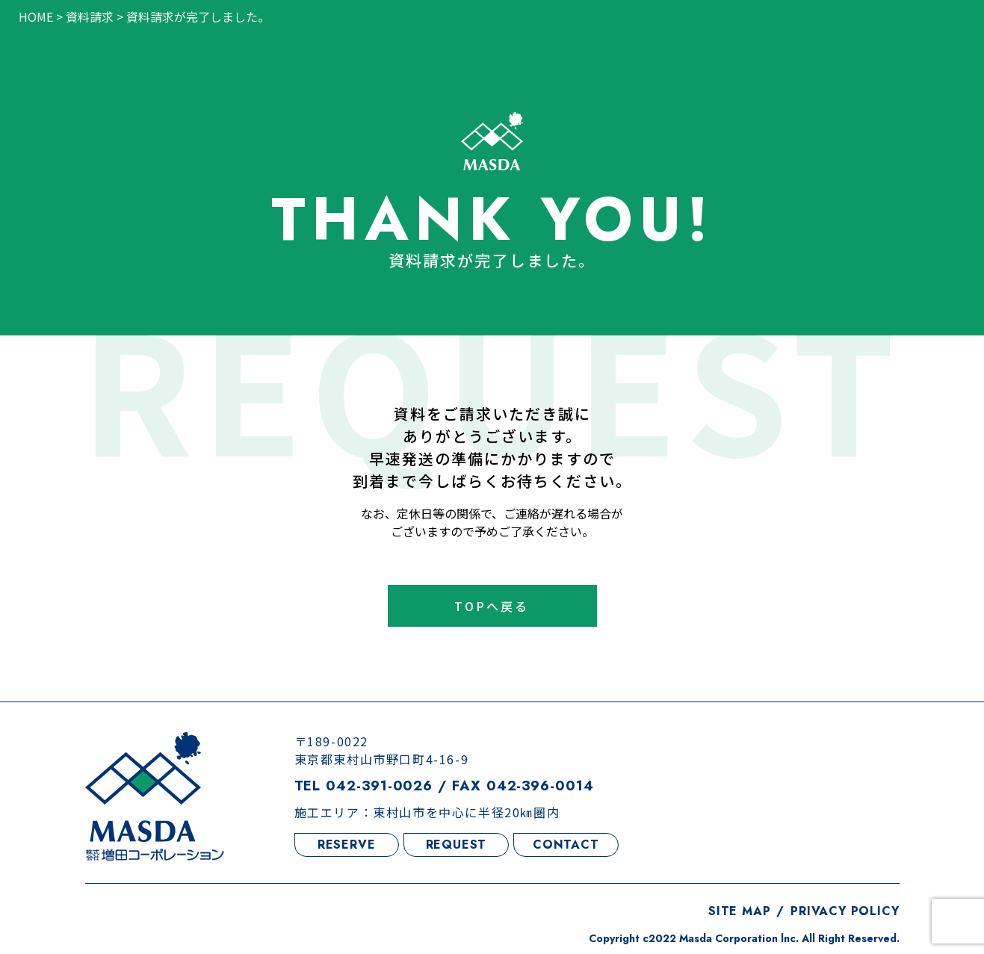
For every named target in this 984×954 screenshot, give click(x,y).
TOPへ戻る (491, 606)
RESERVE (347, 844)
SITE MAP (739, 911)
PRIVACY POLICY (844, 911)
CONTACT (566, 844)
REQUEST (456, 844)
